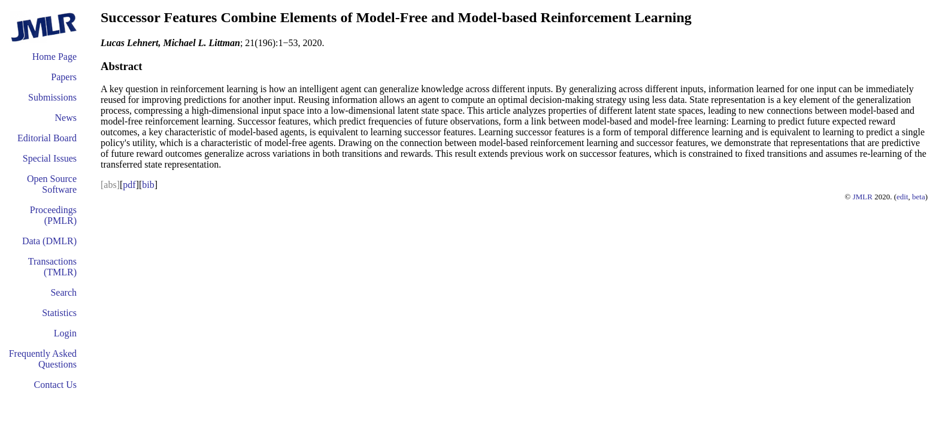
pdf (129, 185)
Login (65, 333)
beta (918, 196)
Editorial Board (47, 138)
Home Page (54, 56)
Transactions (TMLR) (52, 266)
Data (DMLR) (49, 241)
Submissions (52, 97)
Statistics (59, 313)
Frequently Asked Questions (43, 358)
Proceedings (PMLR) (53, 215)
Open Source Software (52, 184)
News (66, 118)
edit (902, 196)
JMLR (863, 196)
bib (148, 185)
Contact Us (55, 385)
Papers (64, 77)
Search (63, 292)
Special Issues (50, 158)
